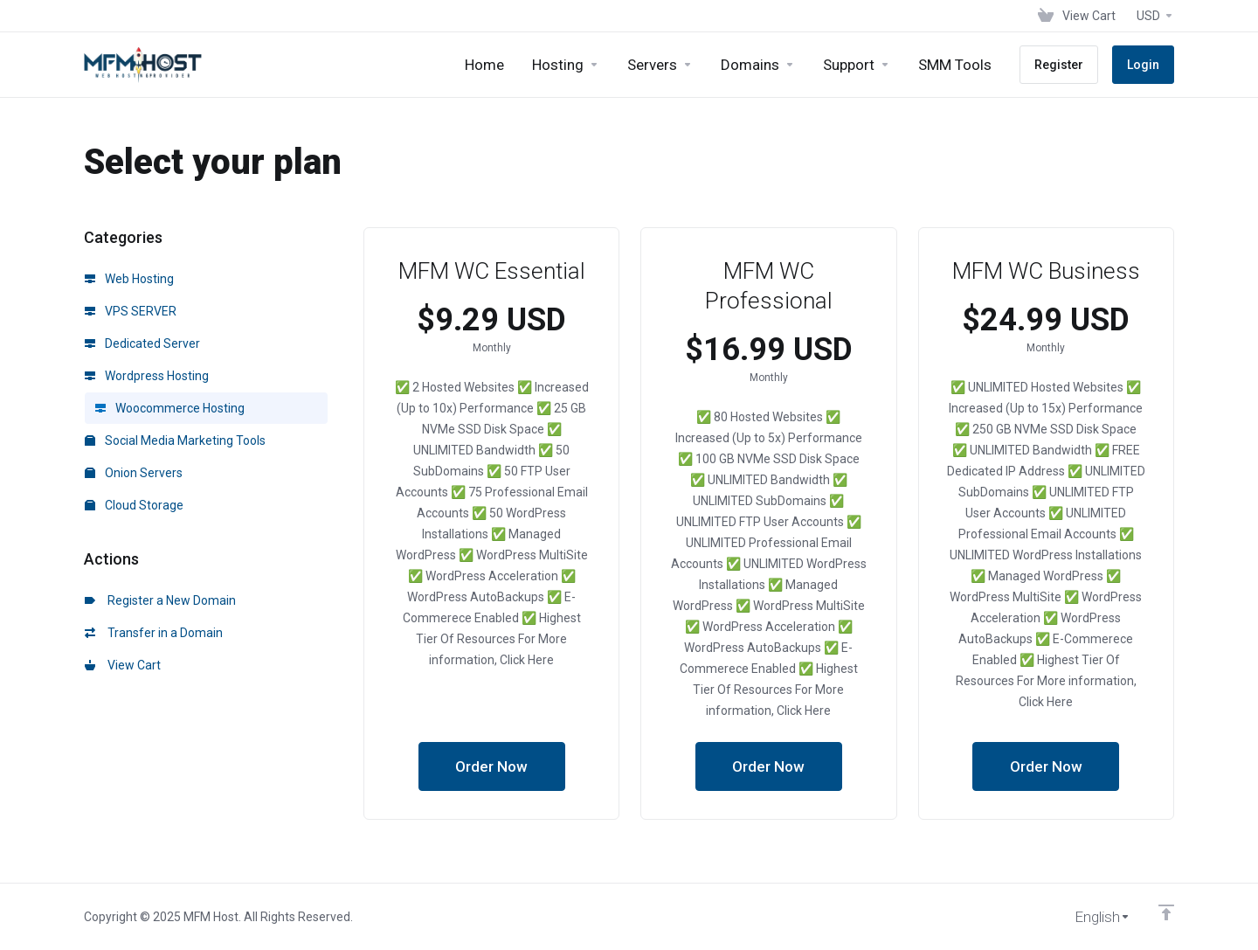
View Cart (123, 665)
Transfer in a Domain (154, 633)
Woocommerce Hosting (170, 408)
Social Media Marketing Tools (175, 440)
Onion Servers (134, 473)
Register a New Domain (160, 600)
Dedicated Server (142, 343)
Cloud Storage (134, 505)
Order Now (491, 766)
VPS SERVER (130, 311)
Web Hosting (129, 279)
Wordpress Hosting (147, 376)
